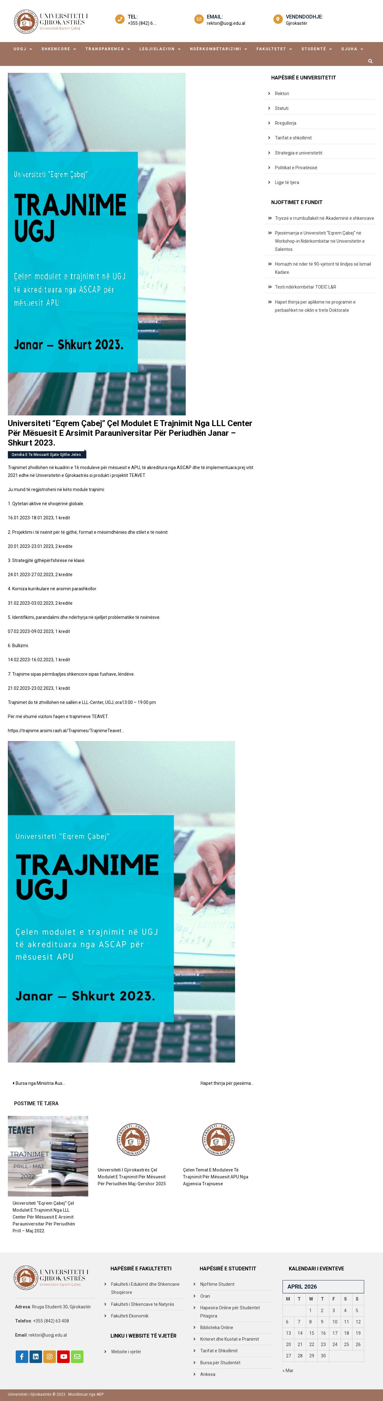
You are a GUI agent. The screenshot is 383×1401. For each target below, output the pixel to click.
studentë (313, 49)
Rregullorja (285, 123)
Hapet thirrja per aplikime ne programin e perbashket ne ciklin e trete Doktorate (315, 306)
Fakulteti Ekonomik (129, 1315)
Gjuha (349, 49)
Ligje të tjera (287, 182)
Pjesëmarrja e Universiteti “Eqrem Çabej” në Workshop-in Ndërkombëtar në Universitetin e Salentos (320, 241)
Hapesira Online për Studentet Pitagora (230, 1311)
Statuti (282, 108)
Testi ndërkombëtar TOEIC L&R (305, 286)
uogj (19, 49)
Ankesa (207, 1374)
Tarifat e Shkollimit (219, 1350)
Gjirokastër (296, 23)
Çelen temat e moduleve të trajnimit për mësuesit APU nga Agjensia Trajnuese (215, 1176)
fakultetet (271, 49)
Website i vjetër (126, 1351)
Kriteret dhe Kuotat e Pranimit (229, 1339)
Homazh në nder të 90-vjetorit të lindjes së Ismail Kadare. (323, 268)
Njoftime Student (217, 1284)
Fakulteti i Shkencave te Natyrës (142, 1304)
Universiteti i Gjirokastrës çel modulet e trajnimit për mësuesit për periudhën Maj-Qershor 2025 (132, 1176)
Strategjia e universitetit (298, 152)
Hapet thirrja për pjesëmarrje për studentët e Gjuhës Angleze (230, 1083)
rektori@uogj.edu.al (226, 23)
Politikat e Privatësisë (296, 167)
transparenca (104, 49)
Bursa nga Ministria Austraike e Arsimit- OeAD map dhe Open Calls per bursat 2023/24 (43, 1083)
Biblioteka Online (216, 1327)
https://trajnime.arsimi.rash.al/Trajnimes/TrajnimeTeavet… (66, 730)
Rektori (282, 93)
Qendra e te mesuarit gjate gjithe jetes (46, 454)
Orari (205, 1296)
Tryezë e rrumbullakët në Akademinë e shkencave (324, 218)
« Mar (288, 1370)
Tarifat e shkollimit (293, 137)
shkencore (55, 49)
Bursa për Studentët (220, 1362)
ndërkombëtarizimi (215, 49)
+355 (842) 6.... (142, 23)
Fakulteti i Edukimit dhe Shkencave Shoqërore (145, 1288)
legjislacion (157, 49)
